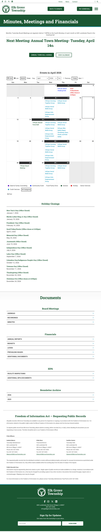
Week (28, 78)
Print (9, 194)
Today (75, 78)
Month (23, 78)
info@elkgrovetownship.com (50, 509)
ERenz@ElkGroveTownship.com (45, 454)
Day (33, 78)
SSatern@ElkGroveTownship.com (76, 454)
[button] (97, 2)
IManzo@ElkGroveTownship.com (16, 454)
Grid (9, 78)
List (16, 78)
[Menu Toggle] (96, 9)
